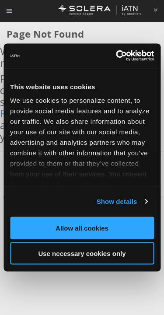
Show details (117, 201)
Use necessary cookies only (82, 253)
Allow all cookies (82, 227)
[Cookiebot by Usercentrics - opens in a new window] (117, 56)
